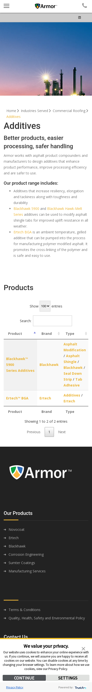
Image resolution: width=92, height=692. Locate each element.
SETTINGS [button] (67, 678)
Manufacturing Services (27, 571)
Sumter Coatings (22, 562)
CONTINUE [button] (24, 678)
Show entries (46, 306)
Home (13, 110)
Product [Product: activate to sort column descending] (15, 333)
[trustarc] (80, 687)
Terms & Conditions (24, 609)
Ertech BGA (22, 232)
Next (62, 432)
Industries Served (36, 110)
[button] (83, 648)
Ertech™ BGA (17, 398)
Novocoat (17, 529)
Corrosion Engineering (26, 554)
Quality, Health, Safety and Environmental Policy (47, 618)
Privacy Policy (14, 687)
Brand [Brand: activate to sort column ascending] (46, 333)
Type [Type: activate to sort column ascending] (70, 333)
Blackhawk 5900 (26, 208)
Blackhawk (49, 364)
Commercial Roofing (71, 110)
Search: (46, 320)
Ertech (45, 398)
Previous (33, 432)
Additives (13, 116)
